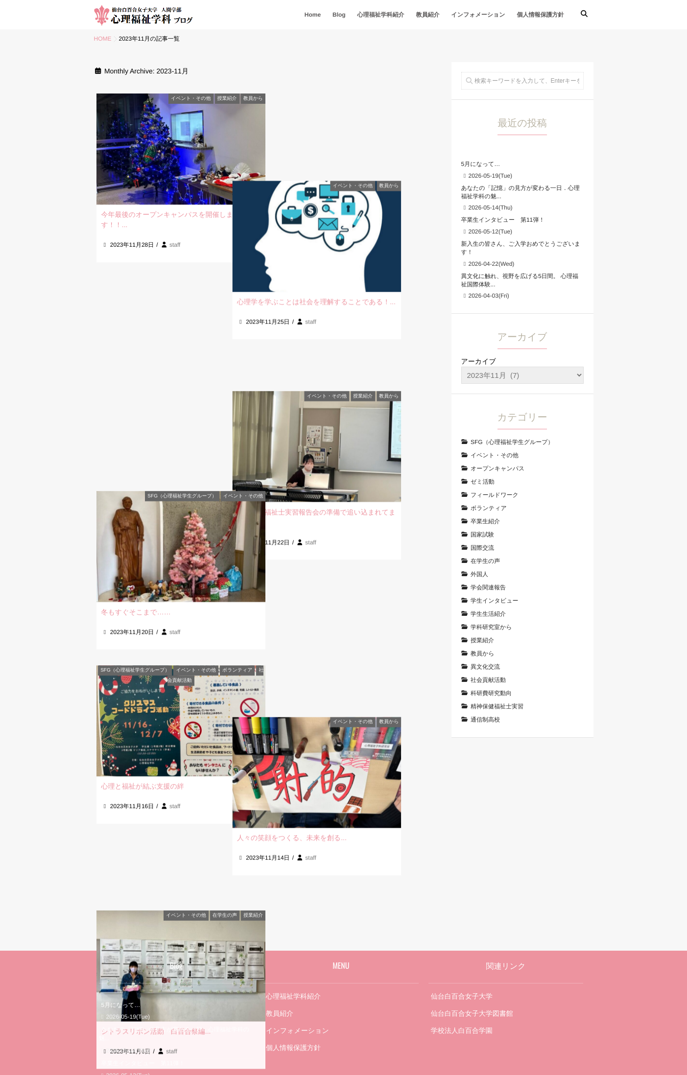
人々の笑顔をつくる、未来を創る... (333, 557)
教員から (253, 98)
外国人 (479, 574)
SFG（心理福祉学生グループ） (181, 275)
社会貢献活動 (488, 680)
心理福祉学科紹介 (380, 14)
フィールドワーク (495, 494)
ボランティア (237, 441)
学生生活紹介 (488, 613)
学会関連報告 (488, 587)
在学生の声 (225, 606)
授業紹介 (227, 98)
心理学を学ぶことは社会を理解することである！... (357, 214)
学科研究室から (491, 627)
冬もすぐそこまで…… (136, 391)
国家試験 (482, 534)
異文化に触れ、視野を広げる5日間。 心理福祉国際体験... (170, 971)
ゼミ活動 (483, 481)
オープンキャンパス (497, 468)
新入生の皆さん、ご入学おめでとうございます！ (167, 941)
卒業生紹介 (485, 521)
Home (313, 14)
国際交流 (482, 547)
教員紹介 (427, 14)
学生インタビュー (494, 600)
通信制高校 (485, 719)
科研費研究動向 (491, 693)
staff (174, 244)
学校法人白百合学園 (462, 884)
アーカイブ (478, 361)
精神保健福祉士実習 (497, 706)
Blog (339, 14)
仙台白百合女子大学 (462, 850)
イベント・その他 (191, 98)
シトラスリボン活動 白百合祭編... (156, 722)
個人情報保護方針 (540, 14)
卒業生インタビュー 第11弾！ (503, 219)
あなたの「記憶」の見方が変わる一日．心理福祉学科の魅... (174, 888)
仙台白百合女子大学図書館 (472, 867)
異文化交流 (485, 666)
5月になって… (480, 164)
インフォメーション (478, 14)
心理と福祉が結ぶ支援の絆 (142, 557)
